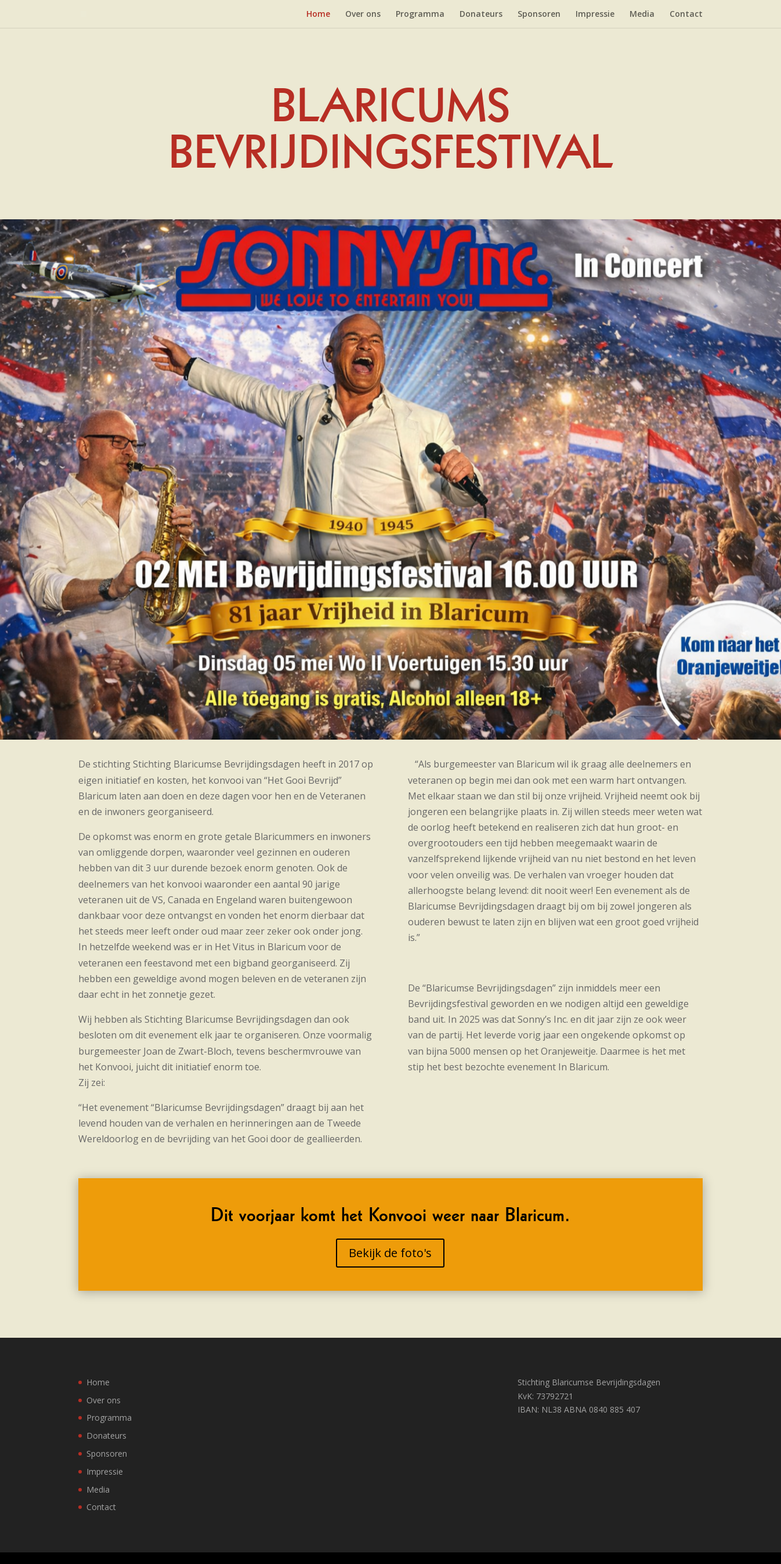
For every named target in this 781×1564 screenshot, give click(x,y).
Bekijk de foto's (390, 1253)
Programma (420, 14)
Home (318, 14)
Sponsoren (539, 14)
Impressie (595, 14)
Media (642, 14)
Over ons (363, 14)
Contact (686, 14)
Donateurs (481, 14)
